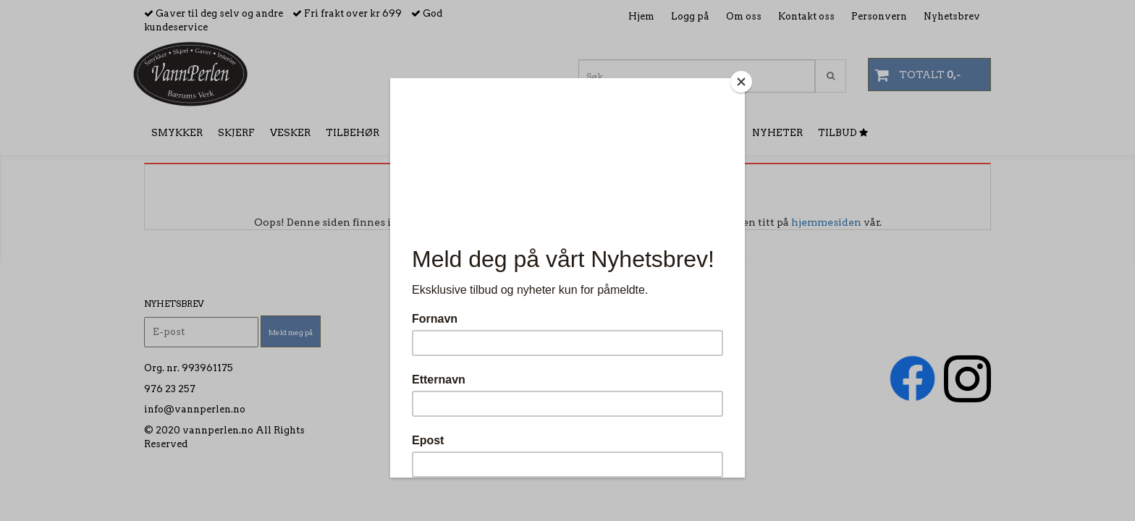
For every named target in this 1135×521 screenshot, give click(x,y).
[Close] (741, 82)
